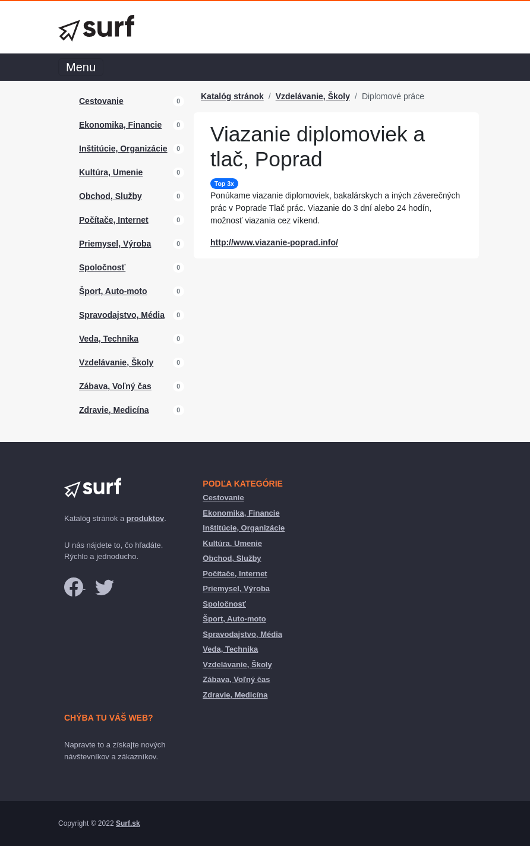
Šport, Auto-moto (113, 291)
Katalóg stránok (232, 96)
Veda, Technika (108, 338)
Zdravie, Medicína (114, 410)
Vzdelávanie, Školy (116, 362)
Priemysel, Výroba (115, 243)
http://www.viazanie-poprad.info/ (274, 242)
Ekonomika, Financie (120, 125)
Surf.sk (128, 823)
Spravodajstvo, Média (122, 315)
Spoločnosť (102, 267)
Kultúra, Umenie (111, 172)
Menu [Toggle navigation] (81, 67)
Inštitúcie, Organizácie (123, 148)
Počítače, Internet (114, 220)
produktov (146, 518)
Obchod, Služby (110, 196)
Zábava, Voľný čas (115, 386)
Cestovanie (101, 101)
